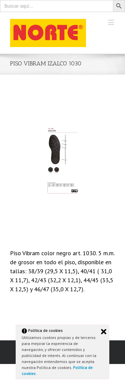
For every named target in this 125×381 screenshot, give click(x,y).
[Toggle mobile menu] (111, 22)
